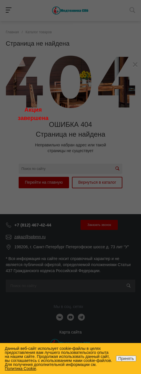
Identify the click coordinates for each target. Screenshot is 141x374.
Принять (126, 358)
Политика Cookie (20, 368)
